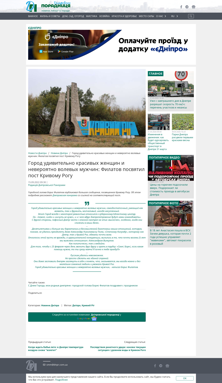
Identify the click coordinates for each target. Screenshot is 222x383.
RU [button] (173, 16)
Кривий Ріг (88, 353)
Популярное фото (163, 203)
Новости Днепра (37, 153)
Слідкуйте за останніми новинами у (87, 365)
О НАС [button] (159, 16)
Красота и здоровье (124, 16)
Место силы (146, 16)
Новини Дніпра (59, 153)
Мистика (91, 16)
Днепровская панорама (65, 195)
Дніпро (76, 353)
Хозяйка (104, 16)
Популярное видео (164, 157)
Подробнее (61, 379)
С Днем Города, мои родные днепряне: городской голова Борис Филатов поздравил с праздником (83, 333)
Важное (33, 16)
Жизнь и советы (50, 16)
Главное (155, 73)
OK (184, 378)
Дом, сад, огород (73, 16)
